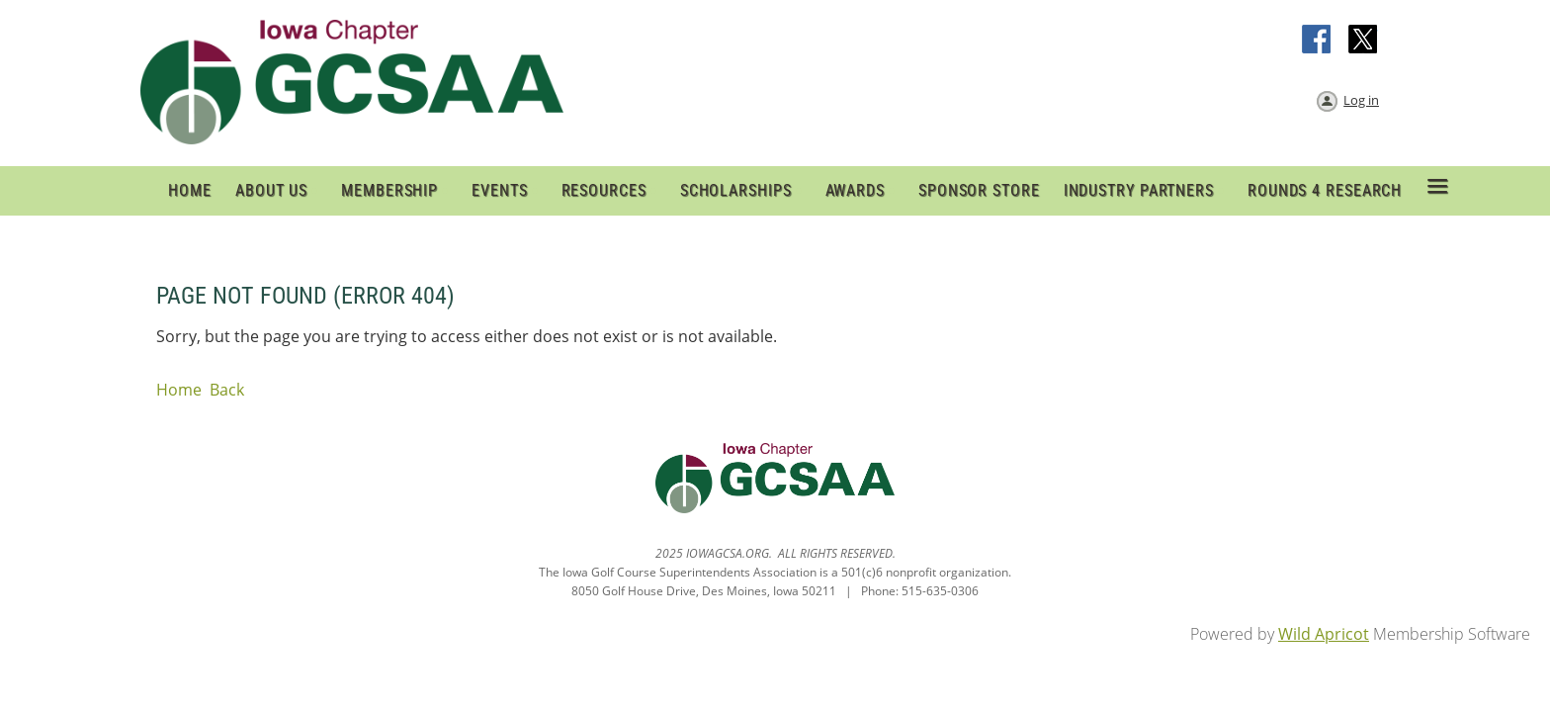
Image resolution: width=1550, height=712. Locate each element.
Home (179, 389)
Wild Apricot (1323, 634)
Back (227, 389)
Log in (1361, 100)
